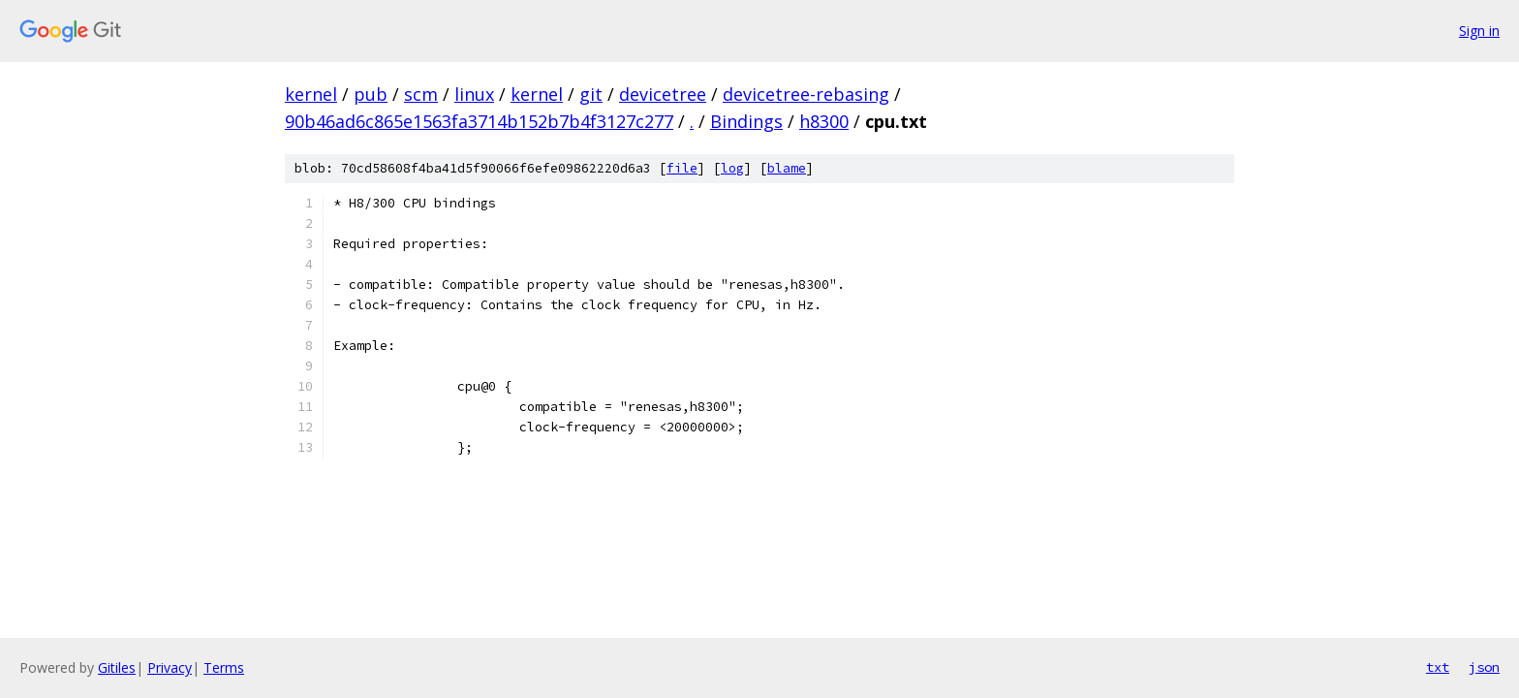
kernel (311, 94)
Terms (223, 667)
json (1484, 667)
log (732, 168)
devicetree (662, 94)
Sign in (1479, 30)
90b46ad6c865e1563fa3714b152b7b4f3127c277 (479, 121)
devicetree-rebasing (806, 94)
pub (371, 94)
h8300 (824, 121)
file (682, 168)
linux (474, 94)
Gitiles (117, 667)
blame (786, 168)
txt (1437, 667)
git (591, 94)
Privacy (169, 667)
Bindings (746, 121)
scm (421, 94)
